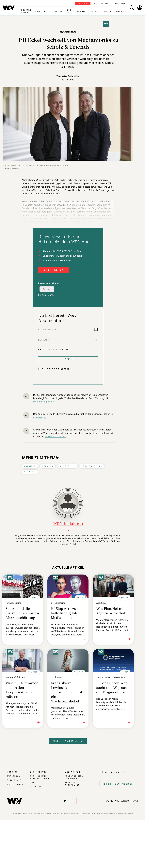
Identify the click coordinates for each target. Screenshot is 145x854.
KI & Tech (69, 11)
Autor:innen (15, 784)
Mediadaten (72, 772)
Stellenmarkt (101, 4)
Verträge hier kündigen (74, 777)
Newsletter (121, 4)
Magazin (106, 11)
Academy (80, 11)
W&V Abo (83, 4)
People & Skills (92, 466)
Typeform (47, 289)
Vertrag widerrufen (72, 783)
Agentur (47, 466)
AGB (32, 782)
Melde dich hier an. (55, 436)
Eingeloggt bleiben (57, 369)
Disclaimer (14, 780)
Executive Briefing (26, 11)
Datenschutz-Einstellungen (39, 777)
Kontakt (12, 772)
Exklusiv (119, 11)
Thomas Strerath (37, 180)
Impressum (14, 776)
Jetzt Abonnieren (118, 783)
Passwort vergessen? (54, 349)
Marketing (40, 11)
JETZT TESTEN (53, 269)
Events (92, 11)
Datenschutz (38, 772)
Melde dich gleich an (44, 401)
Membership (67, 466)
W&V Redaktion (71, 76)
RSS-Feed (35, 786)
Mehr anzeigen (68, 740)
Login (68, 359)
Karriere (30, 466)
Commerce (58, 11)
